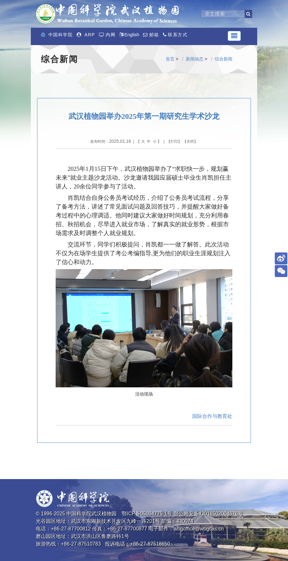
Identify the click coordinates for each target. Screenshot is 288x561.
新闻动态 (194, 58)
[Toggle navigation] (234, 36)
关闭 (190, 141)
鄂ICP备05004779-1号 (147, 513)
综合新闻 (223, 58)
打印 (174, 141)
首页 (170, 58)
